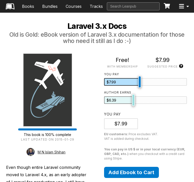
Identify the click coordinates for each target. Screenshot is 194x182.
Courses (74, 6)
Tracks (96, 6)
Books (28, 6)
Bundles (50, 6)
